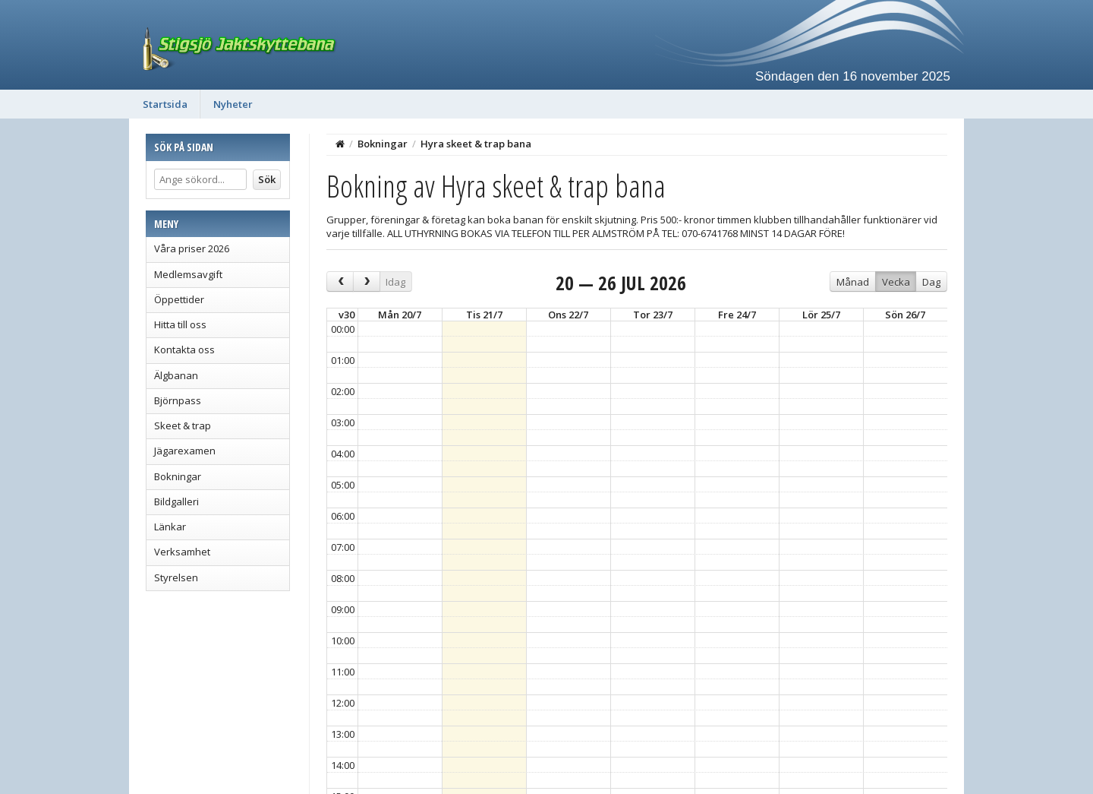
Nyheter (233, 104)
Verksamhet (182, 551)
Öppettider (179, 299)
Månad (852, 282)
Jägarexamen (185, 450)
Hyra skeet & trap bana (476, 143)
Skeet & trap (182, 425)
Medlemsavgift (188, 274)
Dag (931, 282)
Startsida (165, 104)
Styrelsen (176, 577)
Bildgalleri (176, 501)
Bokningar (177, 476)
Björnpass (177, 400)
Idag (395, 282)
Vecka (896, 282)
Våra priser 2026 (191, 248)
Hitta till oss (180, 324)
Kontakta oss (184, 349)
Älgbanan (176, 375)
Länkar (170, 526)
